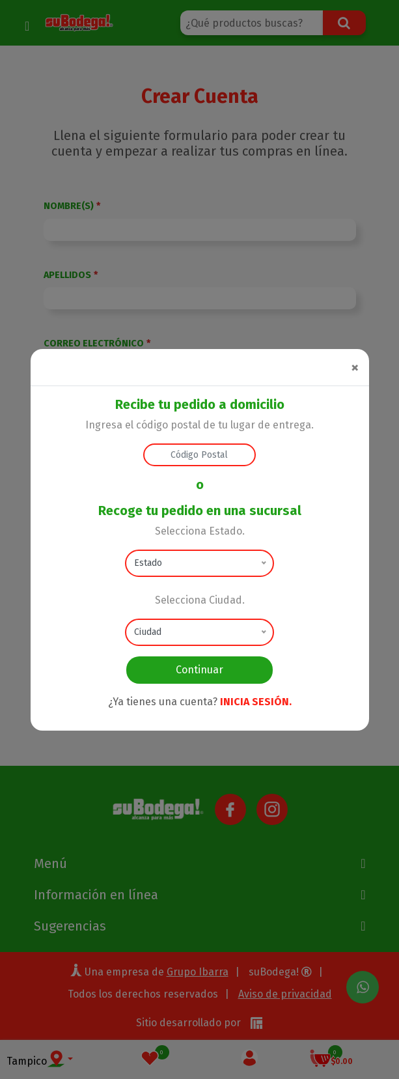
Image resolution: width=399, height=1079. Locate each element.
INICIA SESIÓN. (256, 701)
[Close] (354, 367)
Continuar (199, 670)
